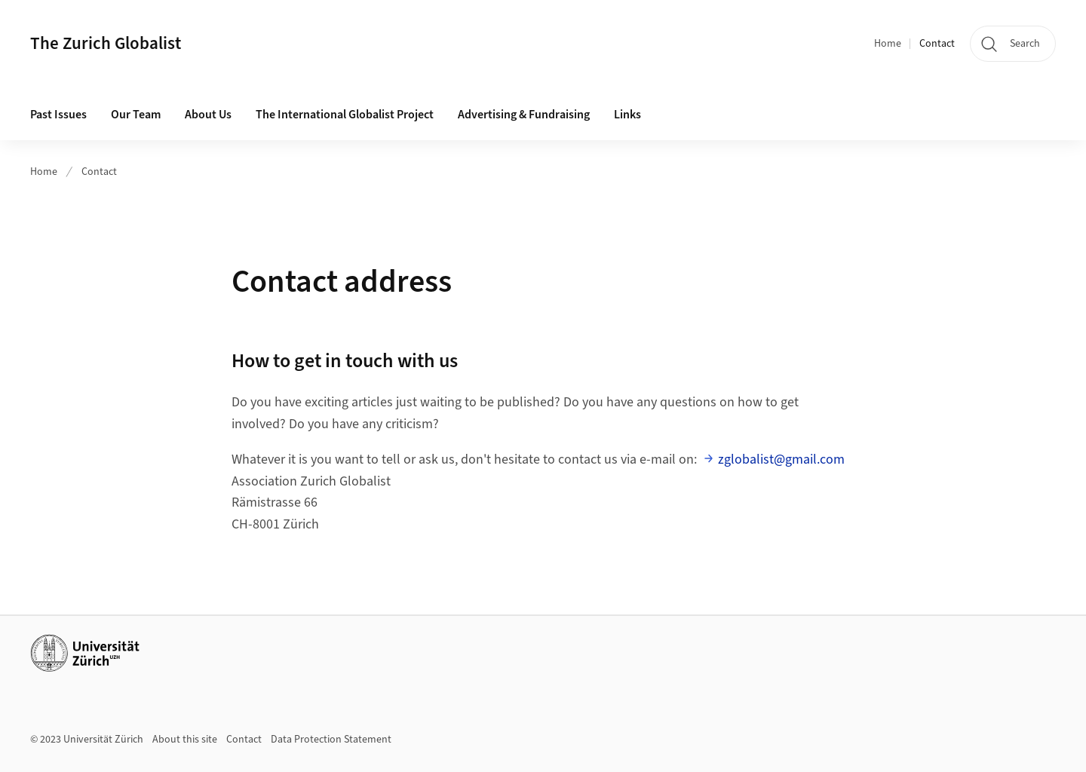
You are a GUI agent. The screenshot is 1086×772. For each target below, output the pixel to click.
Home (887, 43)
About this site (184, 739)
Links (627, 114)
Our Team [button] (136, 114)
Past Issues (58, 114)
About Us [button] (208, 114)
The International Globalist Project (345, 114)
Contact (937, 43)
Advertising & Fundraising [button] (524, 114)
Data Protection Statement (331, 739)
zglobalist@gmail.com (781, 459)
